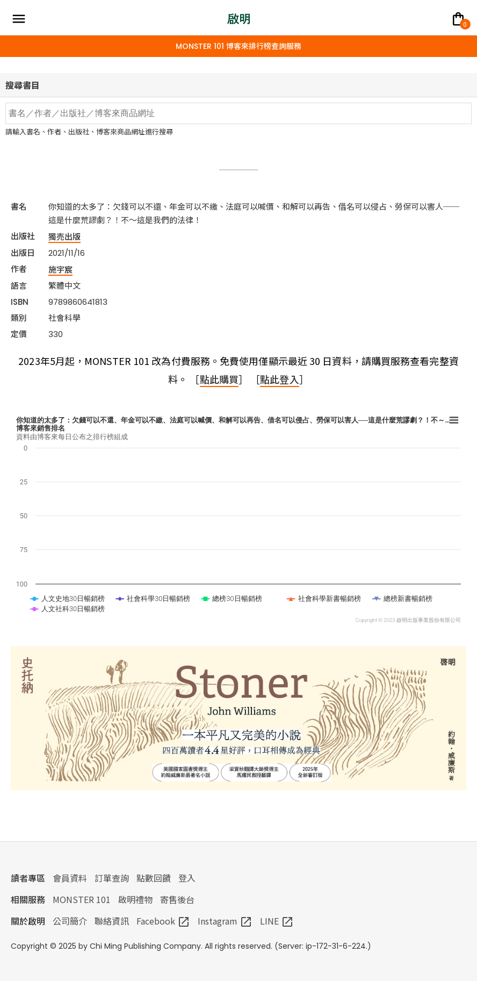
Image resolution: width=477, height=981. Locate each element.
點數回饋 (153, 877)
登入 (187, 877)
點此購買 (219, 379)
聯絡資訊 (112, 920)
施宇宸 (60, 269)
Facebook (163, 920)
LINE (277, 920)
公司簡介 (70, 920)
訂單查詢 (112, 877)
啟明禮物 (135, 899)
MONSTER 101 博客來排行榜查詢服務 (238, 46)
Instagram (225, 920)
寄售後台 (177, 899)
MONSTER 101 (82, 899)
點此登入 (279, 379)
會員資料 (70, 877)
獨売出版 (64, 236)
